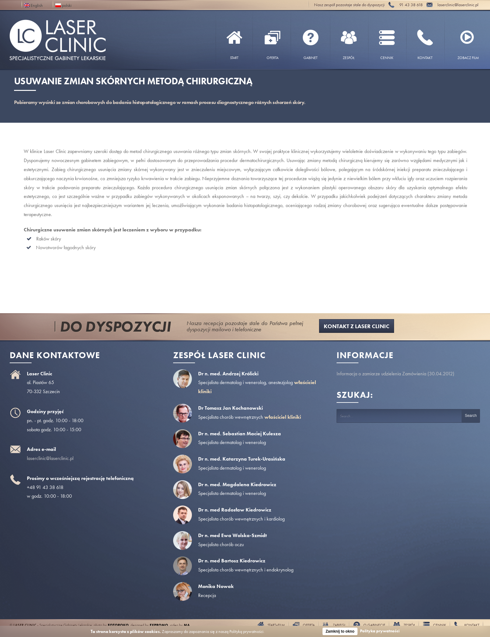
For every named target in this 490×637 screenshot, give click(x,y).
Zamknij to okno (340, 631)
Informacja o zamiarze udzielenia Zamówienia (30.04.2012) (395, 373)
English (33, 4)
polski (63, 4)
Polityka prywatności (380, 631)
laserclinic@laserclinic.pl (50, 458)
